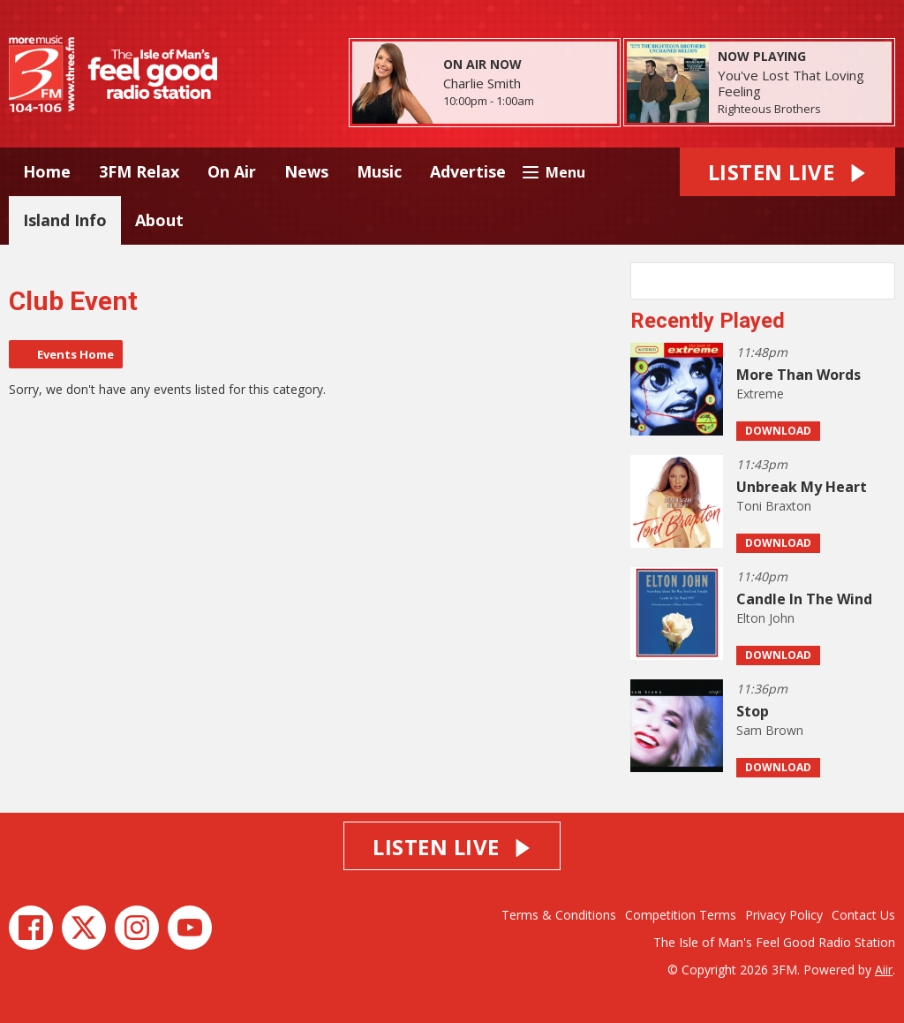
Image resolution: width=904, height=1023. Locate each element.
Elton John (765, 618)
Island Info (65, 220)
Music (379, 171)
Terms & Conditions (558, 914)
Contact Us (863, 914)
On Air (231, 171)
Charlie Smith (482, 83)
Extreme (760, 393)
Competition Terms (680, 914)
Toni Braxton (773, 505)
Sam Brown (769, 730)
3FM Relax (139, 171)
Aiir (884, 969)
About (159, 220)
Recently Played (707, 320)
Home (47, 171)
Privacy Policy (784, 914)
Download (778, 430)
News (306, 171)
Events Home (75, 354)
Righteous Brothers (769, 109)
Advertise (468, 171)
